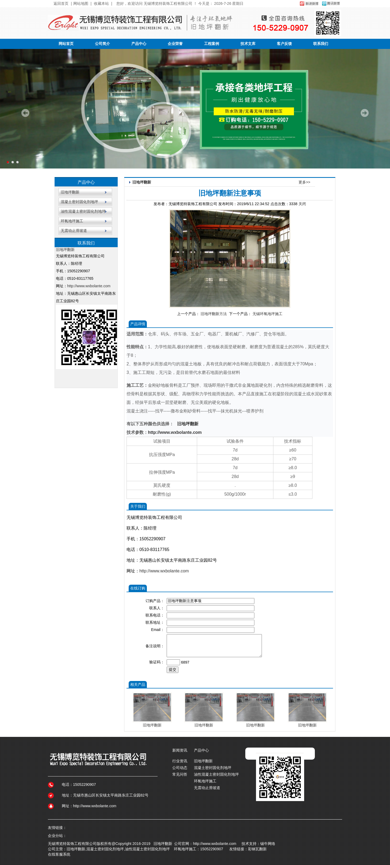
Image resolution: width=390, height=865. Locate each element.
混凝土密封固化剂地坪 (79, 202)
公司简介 (102, 44)
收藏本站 (101, 3)
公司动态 (179, 768)
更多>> (304, 182)
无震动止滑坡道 (74, 230)
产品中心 (138, 44)
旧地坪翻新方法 (214, 314)
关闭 (302, 204)
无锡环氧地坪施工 (267, 314)
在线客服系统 (59, 854)
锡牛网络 (268, 843)
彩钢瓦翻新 (257, 849)
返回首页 (60, 3)
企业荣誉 (175, 44)
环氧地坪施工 (72, 221)
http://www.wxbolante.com (88, 286)
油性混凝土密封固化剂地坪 (83, 211)
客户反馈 (284, 44)
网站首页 (66, 44)
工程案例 (211, 44)
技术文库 (247, 44)
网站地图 (80, 3)
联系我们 (320, 44)
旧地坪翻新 (70, 192)
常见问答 (179, 774)
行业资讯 (179, 761)
